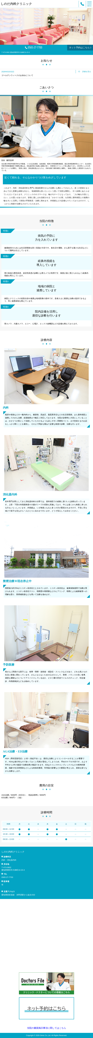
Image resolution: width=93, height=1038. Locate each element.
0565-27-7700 (33, 47)
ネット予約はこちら (80, 47)
